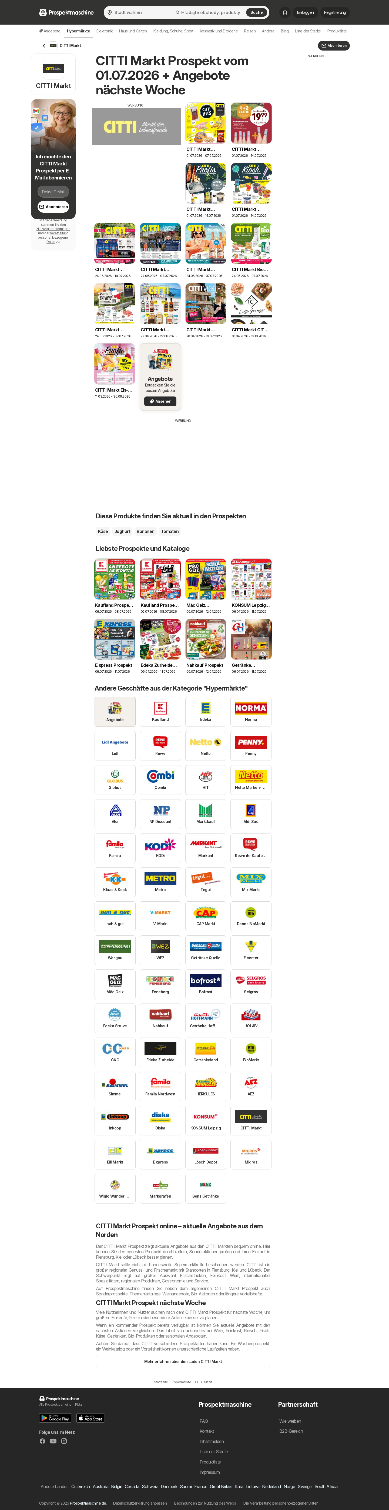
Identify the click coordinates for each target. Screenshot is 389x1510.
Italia (239, 1486)
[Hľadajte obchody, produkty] (220, 12)
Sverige (304, 1486)
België (116, 1486)
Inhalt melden (212, 1441)
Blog (285, 31)
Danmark (169, 1486)
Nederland (271, 1486)
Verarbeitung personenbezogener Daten (53, 237)
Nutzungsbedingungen (53, 229)
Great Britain (221, 1486)
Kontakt (207, 1431)
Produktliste (337, 31)
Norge (289, 1486)
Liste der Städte (308, 31)
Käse (103, 531)
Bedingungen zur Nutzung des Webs (205, 1503)
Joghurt (122, 531)
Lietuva (252, 1486)
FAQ (204, 1421)
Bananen (145, 531)
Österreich (80, 1486)
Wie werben (290, 1421)
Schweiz (150, 1486)
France (200, 1486)
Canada (132, 1486)
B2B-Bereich (291, 1431)
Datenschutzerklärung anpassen (140, 1503)
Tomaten (170, 531)
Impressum (210, 1472)
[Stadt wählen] (137, 12)
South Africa (326, 1486)
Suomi (186, 1486)
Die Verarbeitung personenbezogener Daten (280, 1503)
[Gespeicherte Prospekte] (285, 12)
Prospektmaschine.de (88, 1503)
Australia (100, 1486)
